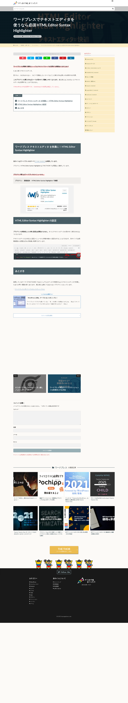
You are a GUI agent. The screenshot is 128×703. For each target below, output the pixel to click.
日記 (31, 598)
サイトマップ (57, 585)
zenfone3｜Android (92, 97)
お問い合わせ (57, 591)
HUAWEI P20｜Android (93, 73)
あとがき (19, 108)
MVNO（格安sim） (92, 83)
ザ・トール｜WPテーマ (93, 106)
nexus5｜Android (91, 87)
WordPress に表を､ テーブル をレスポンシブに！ (45, 298)
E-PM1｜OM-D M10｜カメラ (94, 69)
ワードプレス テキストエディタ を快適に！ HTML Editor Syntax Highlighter (44, 101)
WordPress (33, 585)
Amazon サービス (91, 64)
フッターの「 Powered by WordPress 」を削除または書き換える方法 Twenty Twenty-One (76, 501)
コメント (16, 410)
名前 (14, 428)
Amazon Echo (90, 59)
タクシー (88, 111)
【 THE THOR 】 (40, 161)
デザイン (88, 116)
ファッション (90, 120)
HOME (16, 45)
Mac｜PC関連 (90, 78)
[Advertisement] (47, 125)
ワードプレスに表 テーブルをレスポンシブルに (30, 289)
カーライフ (89, 101)
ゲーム (32, 606)
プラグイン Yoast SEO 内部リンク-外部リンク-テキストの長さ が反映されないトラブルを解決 (51, 536)
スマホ (32, 593)
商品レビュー (90, 134)
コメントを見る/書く (47, 317)
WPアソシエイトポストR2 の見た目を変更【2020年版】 (76, 535)
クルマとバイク (34, 587)
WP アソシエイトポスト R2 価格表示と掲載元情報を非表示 (102, 535)
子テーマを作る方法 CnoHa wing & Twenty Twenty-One (101, 500)
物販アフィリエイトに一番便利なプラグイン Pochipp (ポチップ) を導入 (51, 500)
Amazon (32, 589)
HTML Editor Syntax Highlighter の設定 (30, 104)
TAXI (31, 595)
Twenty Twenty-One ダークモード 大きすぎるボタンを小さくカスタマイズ (25, 536)
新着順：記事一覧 (25, 45)
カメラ (32, 591)
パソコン (32, 604)
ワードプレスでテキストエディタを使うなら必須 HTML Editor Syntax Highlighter (60, 45)
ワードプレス (26, 36)
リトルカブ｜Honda (92, 125)
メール (15, 436)
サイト (15, 443)
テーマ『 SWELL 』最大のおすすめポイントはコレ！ (25, 500)
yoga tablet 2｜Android (93, 92)
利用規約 (56, 587)
